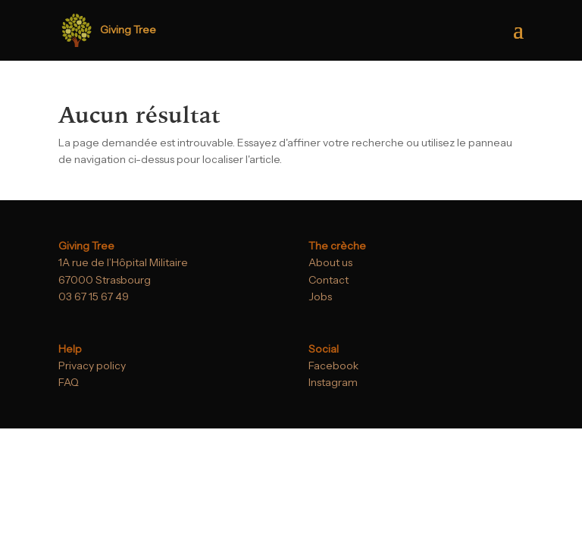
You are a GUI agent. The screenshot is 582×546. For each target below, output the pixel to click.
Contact (328, 280)
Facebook (333, 365)
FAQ (68, 382)
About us (330, 262)
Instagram (333, 382)
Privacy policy (92, 365)
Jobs (320, 296)
